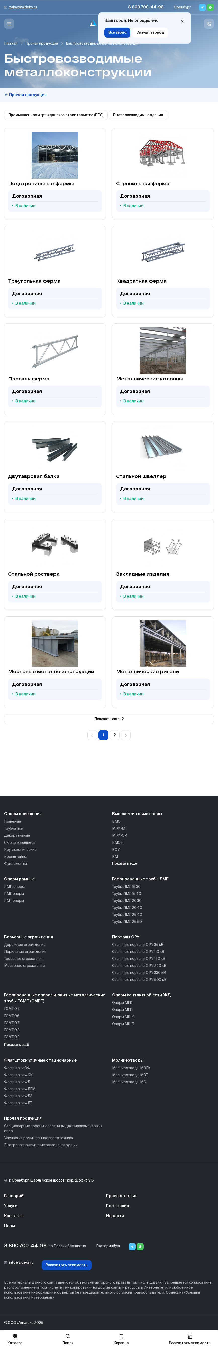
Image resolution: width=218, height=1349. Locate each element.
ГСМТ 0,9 (12, 1037)
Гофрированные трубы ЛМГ (140, 879)
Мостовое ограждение (24, 966)
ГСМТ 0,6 (11, 1016)
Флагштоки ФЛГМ (19, 1089)
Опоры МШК (123, 1017)
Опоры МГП (122, 1010)
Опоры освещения (23, 814)
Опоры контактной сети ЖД (141, 995)
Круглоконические (20, 850)
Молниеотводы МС (129, 1082)
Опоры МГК (122, 1003)
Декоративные (17, 835)
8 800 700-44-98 (146, 7)
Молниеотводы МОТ (130, 1075)
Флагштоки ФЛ (17, 1082)
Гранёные (12, 821)
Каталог (14, 1339)
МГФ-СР (119, 835)
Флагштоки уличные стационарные (40, 1061)
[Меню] (9, 24)
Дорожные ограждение (25, 945)
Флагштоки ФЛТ (18, 1103)
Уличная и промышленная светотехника (38, 1138)
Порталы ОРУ (125, 937)
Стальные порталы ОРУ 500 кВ (139, 980)
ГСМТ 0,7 (11, 1023)
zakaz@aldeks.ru (23, 7)
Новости (115, 1216)
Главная (10, 43)
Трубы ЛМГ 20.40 (127, 908)
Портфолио (117, 1206)
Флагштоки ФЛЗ (18, 1096)
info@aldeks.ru (21, 1262)
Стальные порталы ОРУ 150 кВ (138, 959)
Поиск (67, 1339)
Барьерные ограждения (28, 937)
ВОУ (116, 850)
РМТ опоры (14, 901)
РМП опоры (14, 887)
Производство (121, 1196)
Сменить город (150, 32)
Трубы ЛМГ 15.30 (126, 887)
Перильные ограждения (25, 952)
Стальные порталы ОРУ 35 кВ (138, 945)
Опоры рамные (19, 879)
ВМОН (117, 843)
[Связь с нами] (209, 24)
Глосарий (13, 1196)
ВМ (115, 857)
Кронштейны (15, 857)
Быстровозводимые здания (138, 115)
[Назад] (92, 735)
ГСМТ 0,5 (12, 1009)
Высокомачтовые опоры (137, 814)
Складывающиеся (19, 843)
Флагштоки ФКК (18, 1075)
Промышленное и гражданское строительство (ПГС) (55, 115)
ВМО (116, 821)
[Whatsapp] (210, 7)
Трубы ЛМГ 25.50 (127, 922)
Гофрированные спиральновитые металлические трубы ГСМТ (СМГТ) (54, 998)
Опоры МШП (123, 1024)
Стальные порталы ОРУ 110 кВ (138, 952)
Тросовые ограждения (23, 959)
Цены (9, 1226)
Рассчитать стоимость (67, 1265)
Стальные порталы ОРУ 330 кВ (139, 973)
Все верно (117, 32)
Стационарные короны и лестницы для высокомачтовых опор (53, 1128)
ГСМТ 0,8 (12, 1030)
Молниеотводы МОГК (131, 1068)
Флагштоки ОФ (17, 1068)
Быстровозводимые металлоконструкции (41, 1145)
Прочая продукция (41, 43)
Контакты (14, 1216)
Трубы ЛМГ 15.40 (126, 894)
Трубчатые (13, 828)
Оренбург (182, 7)
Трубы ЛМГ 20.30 (127, 901)
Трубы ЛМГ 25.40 (127, 915)
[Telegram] (202, 7)
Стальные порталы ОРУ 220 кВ (139, 966)
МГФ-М (118, 828)
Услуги (11, 1206)
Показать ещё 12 (109, 719)
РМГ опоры (14, 894)
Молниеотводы (127, 1061)
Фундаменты (15, 864)
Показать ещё (124, 863)
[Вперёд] (126, 735)
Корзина (121, 1339)
